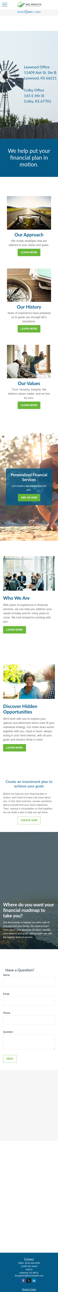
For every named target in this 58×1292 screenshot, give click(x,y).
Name (6, 975)
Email (6, 994)
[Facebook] (23, 1280)
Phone (6, 1013)
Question (8, 1032)
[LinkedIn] (34, 1280)
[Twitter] (29, 1280)
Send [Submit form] (9, 1058)
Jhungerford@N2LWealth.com (29, 1275)
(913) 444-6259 (32, 1263)
